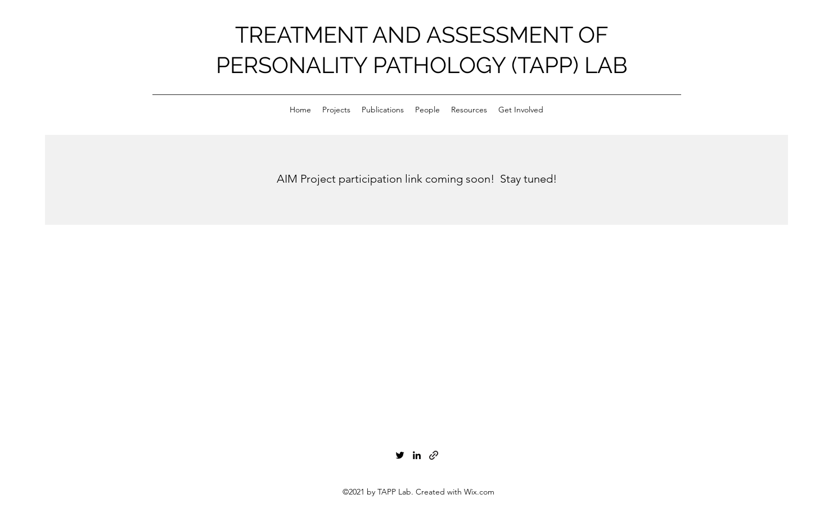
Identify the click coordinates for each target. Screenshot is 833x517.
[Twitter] (400, 455)
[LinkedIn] (416, 455)
